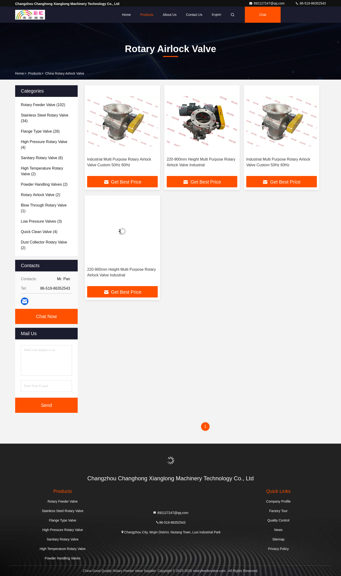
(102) (43, 105)
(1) (44, 208)
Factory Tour (278, 511)
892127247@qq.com (267, 3)
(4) (44, 144)
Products (146, 15)
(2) (42, 171)
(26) (40, 131)
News (278, 530)
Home (126, 15)
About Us (170, 15)
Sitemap (278, 539)
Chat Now (46, 316)
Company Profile (278, 501)
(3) (41, 221)
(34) (44, 118)
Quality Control (278, 520)
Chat (262, 15)
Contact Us (194, 15)
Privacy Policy (278, 549)
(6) (42, 158)
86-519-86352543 (310, 3)
